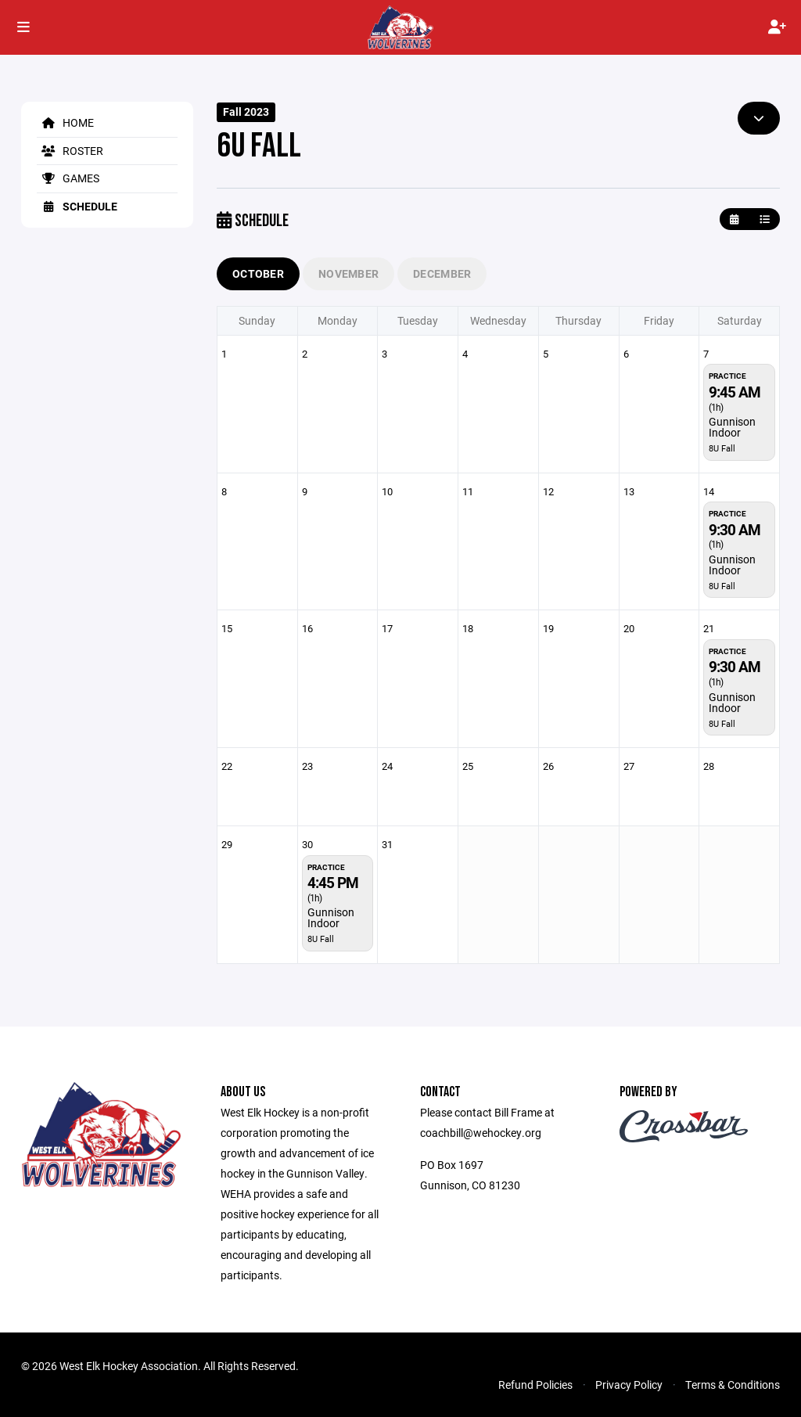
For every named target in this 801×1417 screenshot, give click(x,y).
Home (65, 122)
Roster (70, 150)
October (258, 273)
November (348, 273)
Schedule (77, 206)
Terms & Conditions (732, 1384)
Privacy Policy (629, 1384)
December (442, 273)
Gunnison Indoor (732, 427)
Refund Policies (535, 1384)
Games (68, 178)
